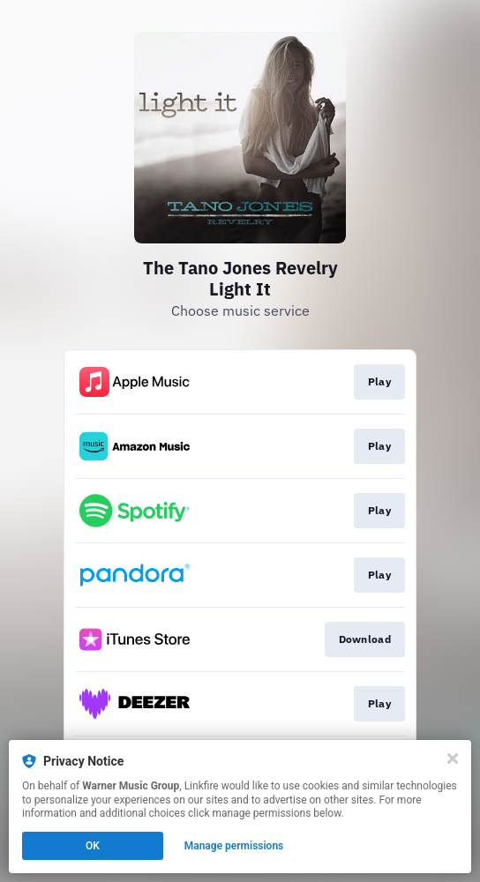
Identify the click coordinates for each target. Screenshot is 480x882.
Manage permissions (234, 846)
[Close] (453, 758)
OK (93, 846)
